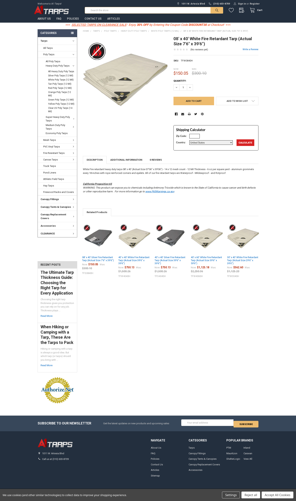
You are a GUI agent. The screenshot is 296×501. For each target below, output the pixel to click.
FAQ (58, 22)
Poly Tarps (58, 58)
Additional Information (126, 163)
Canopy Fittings (58, 203)
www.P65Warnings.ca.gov (159, 195)
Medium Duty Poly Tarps (60, 130)
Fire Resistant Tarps (59, 156)
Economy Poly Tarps (57, 137)
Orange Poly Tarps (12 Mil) (59, 98)
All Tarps (48, 51)
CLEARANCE (58, 237)
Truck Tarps (49, 169)
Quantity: (180, 84)
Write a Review (250, 53)
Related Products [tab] (97, 216)
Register (255, 3)
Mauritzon (231, 455)
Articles (113, 22)
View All (248, 461)
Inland (247, 450)
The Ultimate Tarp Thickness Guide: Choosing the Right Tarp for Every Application (57, 286)
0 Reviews (156, 163)
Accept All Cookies (277, 495)
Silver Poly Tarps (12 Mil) (60, 79)
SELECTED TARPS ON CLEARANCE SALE (99, 28)
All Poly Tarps (53, 65)
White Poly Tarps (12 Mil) (61, 83)
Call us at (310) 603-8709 (55, 461)
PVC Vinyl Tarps (59, 150)
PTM (228, 450)
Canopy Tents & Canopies (58, 210)
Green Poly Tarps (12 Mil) (61, 103)
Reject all (250, 495)
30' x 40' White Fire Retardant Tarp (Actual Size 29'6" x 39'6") (242, 264)
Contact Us (93, 22)
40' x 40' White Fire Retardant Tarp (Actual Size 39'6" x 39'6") (134, 264)
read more (46, 319)
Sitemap (155, 477)
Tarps (57, 44)
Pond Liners (49, 176)
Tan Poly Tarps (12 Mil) (59, 87)
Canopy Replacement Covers (58, 220)
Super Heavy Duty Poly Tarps (60, 122)
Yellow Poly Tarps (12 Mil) (61, 107)
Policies (73, 22)
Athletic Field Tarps (53, 182)
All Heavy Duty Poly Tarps (61, 75)
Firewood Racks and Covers (58, 195)
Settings (231, 495)
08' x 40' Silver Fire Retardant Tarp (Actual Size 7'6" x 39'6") (98, 262)
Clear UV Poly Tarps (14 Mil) (60, 113)
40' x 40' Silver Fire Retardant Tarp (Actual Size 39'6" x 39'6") (170, 264)
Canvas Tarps (59, 163)
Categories (48, 36)
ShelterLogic (233, 461)
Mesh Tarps (59, 143)
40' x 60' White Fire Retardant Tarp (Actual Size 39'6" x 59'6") (206, 264)
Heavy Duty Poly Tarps (60, 69)
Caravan (248, 455)
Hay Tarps (48, 189)
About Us (44, 22)
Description (95, 163)
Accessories (58, 229)
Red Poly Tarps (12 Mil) (60, 92)
